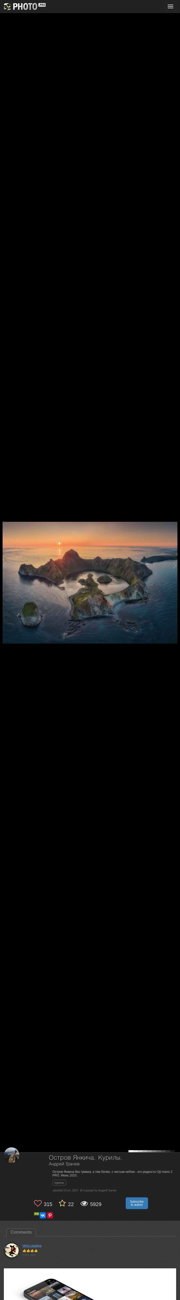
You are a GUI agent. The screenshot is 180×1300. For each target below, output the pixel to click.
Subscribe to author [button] (137, 1203)
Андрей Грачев (64, 1164)
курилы (59, 1182)
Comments (21, 1232)
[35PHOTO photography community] (24, 6)
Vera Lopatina (31, 1245)
